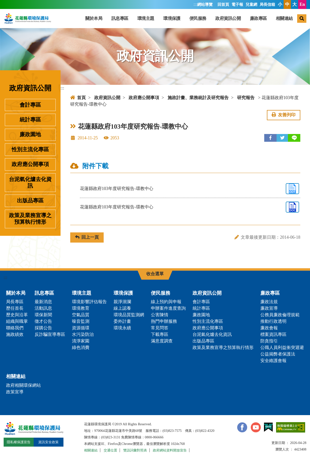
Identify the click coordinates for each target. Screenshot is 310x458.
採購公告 (43, 327)
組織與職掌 (17, 321)
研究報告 (246, 97)
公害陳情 (159, 314)
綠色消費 (80, 347)
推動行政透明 (273, 321)
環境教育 (80, 308)
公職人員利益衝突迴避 (282, 347)
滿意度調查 (162, 341)
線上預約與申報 (166, 301)
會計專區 (30, 105)
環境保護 (171, 18)
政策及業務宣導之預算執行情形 (30, 219)
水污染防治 (83, 334)
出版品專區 (30, 201)
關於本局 (93, 18)
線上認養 (122, 308)
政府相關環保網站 (23, 385)
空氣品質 (80, 314)
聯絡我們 (14, 327)
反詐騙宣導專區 (50, 334)
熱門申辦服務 (164, 321)
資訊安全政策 (48, 442)
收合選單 (155, 273)
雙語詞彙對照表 (135, 450)
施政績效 (14, 334)
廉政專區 (258, 18)
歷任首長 (14, 308)
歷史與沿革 (17, 314)
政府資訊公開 (228, 18)
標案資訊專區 (273, 334)
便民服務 (197, 18)
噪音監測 (80, 321)
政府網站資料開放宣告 (170, 450)
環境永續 (122, 327)
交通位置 (110, 450)
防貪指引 (269, 341)
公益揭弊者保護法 (277, 354)
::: (195, 4)
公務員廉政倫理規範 (280, 314)
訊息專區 (119, 18)
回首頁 (223, 4)
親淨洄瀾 (122, 301)
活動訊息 (43, 308)
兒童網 (251, 4)
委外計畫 (122, 321)
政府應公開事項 (30, 164)
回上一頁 (87, 237)
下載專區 (159, 334)
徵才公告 (43, 321)
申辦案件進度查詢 (168, 308)
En (302, 4)
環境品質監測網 (129, 314)
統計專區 (30, 120)
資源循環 (80, 327)
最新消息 (43, 301)
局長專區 (14, 301)
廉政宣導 (269, 308)
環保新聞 (43, 314)
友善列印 (283, 114)
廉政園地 (30, 134)
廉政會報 (269, 327)
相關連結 (284, 18)
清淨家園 (80, 341)
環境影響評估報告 (89, 301)
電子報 (237, 4)
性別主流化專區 (30, 149)
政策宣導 (14, 391)
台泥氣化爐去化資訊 (30, 182)
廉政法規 (269, 301)
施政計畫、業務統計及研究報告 (198, 97)
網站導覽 (205, 4)
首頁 (78, 97)
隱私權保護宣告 (19, 442)
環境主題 (145, 18)
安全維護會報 (273, 360)
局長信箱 (267, 4)
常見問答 (159, 327)
